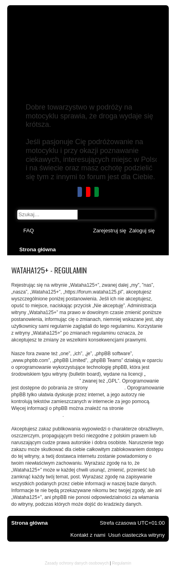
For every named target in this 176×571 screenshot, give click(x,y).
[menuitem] (28, 230)
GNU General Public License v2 (45, 381)
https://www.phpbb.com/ (36, 415)
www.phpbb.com (106, 388)
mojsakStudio (88, 557)
